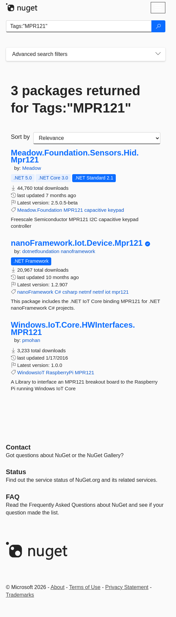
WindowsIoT (31, 372)
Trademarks (20, 595)
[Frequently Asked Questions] (13, 496)
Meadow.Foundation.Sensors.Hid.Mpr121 (75, 156)
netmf (85, 292)
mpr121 (120, 292)
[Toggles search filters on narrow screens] (158, 54)
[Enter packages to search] (79, 26)
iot (107, 292)
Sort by (20, 137)
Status (16, 471)
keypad (116, 210)
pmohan (31, 340)
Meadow (31, 168)
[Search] (158, 26)
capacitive (95, 210)
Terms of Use (84, 587)
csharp (70, 292)
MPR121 (73, 210)
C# (58, 292)
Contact (18, 447)
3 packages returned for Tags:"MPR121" (75, 99)
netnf (97, 292)
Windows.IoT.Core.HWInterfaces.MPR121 (73, 328)
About (58, 587)
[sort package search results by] (96, 138)
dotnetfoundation (41, 251)
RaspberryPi (60, 372)
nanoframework (78, 251)
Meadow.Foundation (39, 210)
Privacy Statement (126, 587)
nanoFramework (35, 292)
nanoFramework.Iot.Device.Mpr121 (77, 243)
